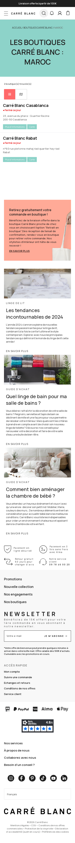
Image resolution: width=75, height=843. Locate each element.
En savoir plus (19, 251)
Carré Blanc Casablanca (25, 105)
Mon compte (12, 671)
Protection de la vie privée (39, 828)
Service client (12, 694)
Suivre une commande (18, 677)
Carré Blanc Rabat (20, 138)
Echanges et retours (17, 683)
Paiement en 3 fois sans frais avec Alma (59, 549)
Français (12, 794)
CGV (33, 825)
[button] (52, 13)
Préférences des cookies (55, 831)
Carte (32, 126)
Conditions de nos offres (19, 688)
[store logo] (23, 13)
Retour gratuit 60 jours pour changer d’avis (24, 562)
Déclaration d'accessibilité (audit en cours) (37, 830)
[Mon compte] (60, 13)
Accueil (17, 27)
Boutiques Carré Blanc (38, 27)
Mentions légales (19, 825)
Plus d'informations (15, 126)
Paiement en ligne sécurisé (23, 549)
